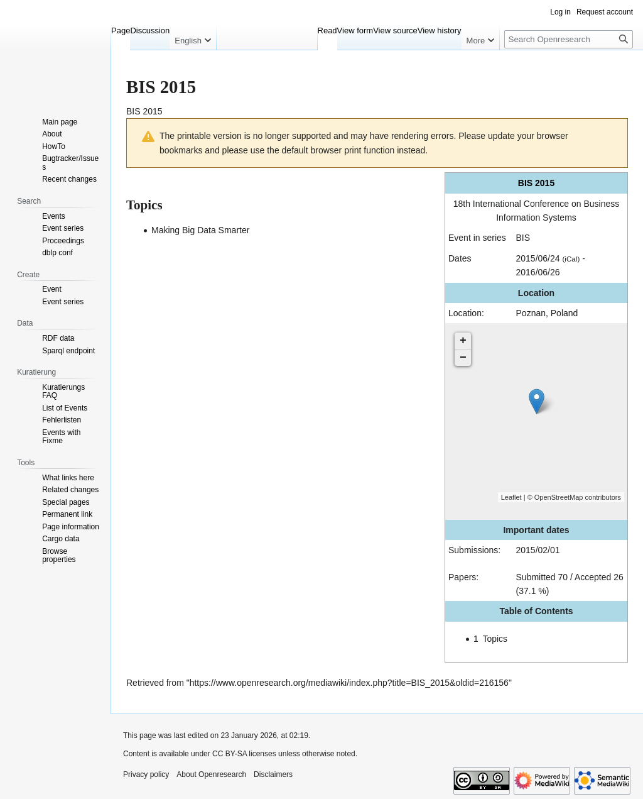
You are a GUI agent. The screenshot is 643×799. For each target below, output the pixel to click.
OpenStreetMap (558, 497)
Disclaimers (273, 774)
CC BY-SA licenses (244, 753)
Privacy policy (146, 774)
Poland (564, 313)
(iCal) (571, 259)
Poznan (531, 313)
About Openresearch (211, 774)
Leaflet (511, 497)
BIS (523, 238)
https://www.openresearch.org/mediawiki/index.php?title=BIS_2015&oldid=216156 (349, 683)
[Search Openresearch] (568, 39)
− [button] (463, 357)
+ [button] (463, 340)
